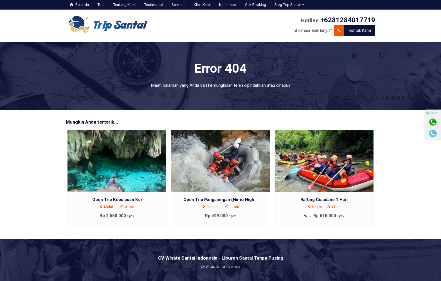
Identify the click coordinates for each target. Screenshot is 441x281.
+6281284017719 (347, 20)
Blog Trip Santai (287, 5)
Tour (101, 5)
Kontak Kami (352, 30)
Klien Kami (202, 5)
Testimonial (153, 5)
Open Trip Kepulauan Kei (117, 199)
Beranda (79, 5)
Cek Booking (255, 5)
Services (178, 5)
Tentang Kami (124, 5)
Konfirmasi (228, 5)
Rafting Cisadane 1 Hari (324, 199)
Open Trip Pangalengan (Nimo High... (220, 199)
